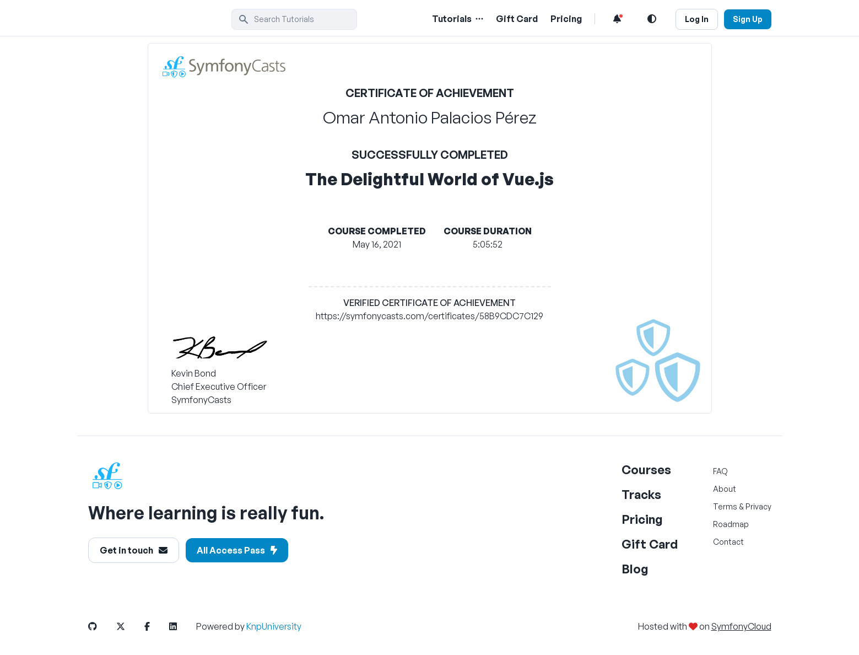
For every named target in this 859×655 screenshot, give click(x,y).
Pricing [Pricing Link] (566, 18)
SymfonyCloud (741, 626)
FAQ (720, 471)
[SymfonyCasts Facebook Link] (156, 626)
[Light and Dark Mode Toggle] (652, 18)
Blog (635, 568)
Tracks (641, 494)
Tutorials (452, 18)
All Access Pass (237, 550)
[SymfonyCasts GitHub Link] (101, 626)
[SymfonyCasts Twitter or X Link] (129, 626)
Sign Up (748, 19)
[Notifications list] (617, 19)
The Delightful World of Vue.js (429, 179)
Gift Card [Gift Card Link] (517, 18)
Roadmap (731, 524)
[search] (294, 19)
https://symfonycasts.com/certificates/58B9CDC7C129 (429, 315)
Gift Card (650, 543)
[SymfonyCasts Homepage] (159, 19)
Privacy (758, 506)
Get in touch (134, 550)
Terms (725, 506)
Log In (697, 19)
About (724, 488)
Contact (728, 541)
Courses (646, 469)
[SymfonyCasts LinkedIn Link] (182, 626)
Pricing (642, 519)
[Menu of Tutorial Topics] (478, 18)
